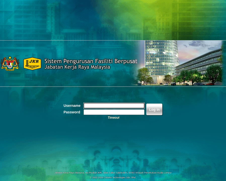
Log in (154, 110)
